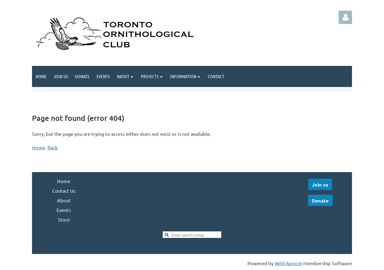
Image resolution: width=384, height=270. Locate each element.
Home (38, 147)
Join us (320, 184)
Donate (320, 200)
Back (52, 147)
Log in (345, 17)
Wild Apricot (288, 263)
